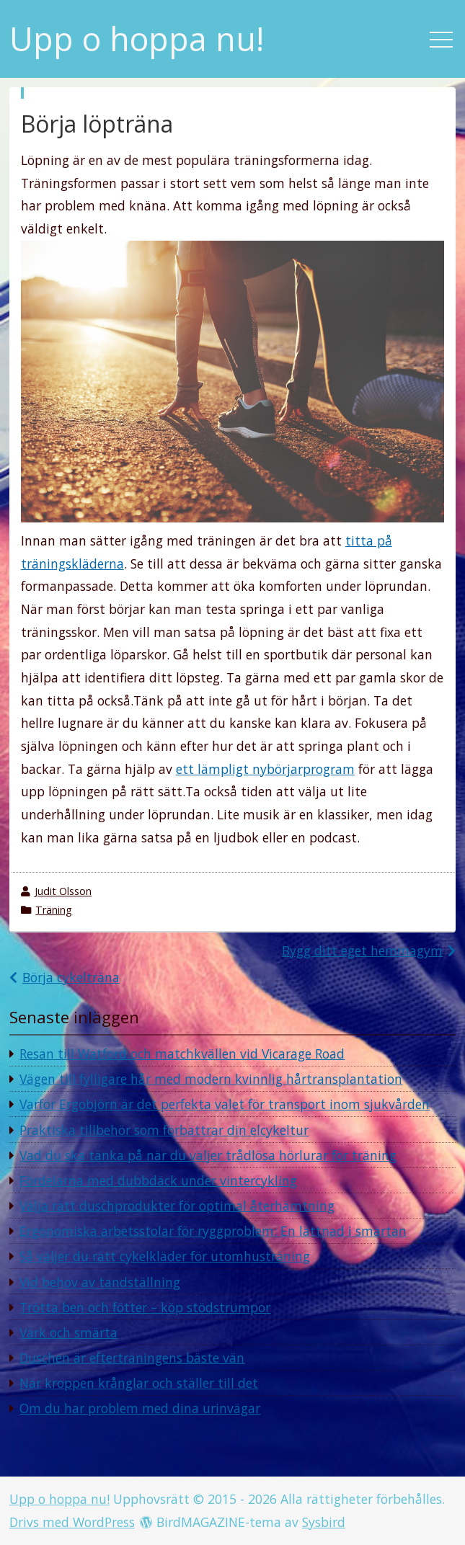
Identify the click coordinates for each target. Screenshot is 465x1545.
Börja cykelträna (71, 977)
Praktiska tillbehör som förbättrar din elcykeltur (164, 1130)
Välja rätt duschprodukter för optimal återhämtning (177, 1205)
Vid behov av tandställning (99, 1282)
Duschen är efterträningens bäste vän (131, 1357)
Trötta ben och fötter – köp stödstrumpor (144, 1307)
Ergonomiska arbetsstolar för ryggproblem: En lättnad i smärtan (213, 1230)
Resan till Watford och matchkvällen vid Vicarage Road (182, 1053)
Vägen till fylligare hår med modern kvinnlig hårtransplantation (210, 1078)
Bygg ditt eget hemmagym (362, 950)
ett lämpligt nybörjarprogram (265, 769)
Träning (53, 910)
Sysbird (323, 1522)
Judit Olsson (63, 891)
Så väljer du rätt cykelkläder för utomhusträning (164, 1256)
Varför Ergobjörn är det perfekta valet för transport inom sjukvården (224, 1104)
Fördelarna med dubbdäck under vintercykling (158, 1180)
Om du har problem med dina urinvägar (139, 1408)
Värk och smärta (68, 1332)
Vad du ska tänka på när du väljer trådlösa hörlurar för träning (208, 1155)
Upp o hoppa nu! (136, 39)
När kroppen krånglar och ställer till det (138, 1383)
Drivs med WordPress (72, 1522)
